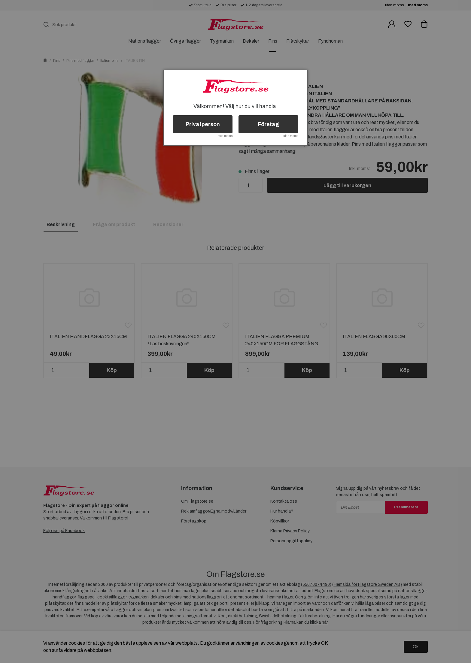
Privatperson (203, 124)
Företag (268, 124)
